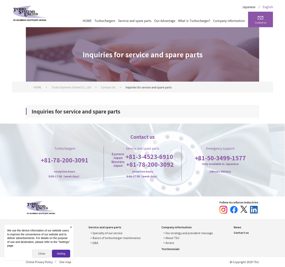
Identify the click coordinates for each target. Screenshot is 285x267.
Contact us (241, 233)
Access (169, 243)
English (268, 6)
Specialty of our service (107, 233)
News (237, 227)
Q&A (95, 243)
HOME (87, 20)
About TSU (172, 238)
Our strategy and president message (189, 233)
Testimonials (170, 249)
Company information (229, 20)
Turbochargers (104, 20)
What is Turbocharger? (194, 20)
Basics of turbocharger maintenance (117, 238)
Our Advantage (164, 20)
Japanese (248, 6)
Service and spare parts (134, 20)
